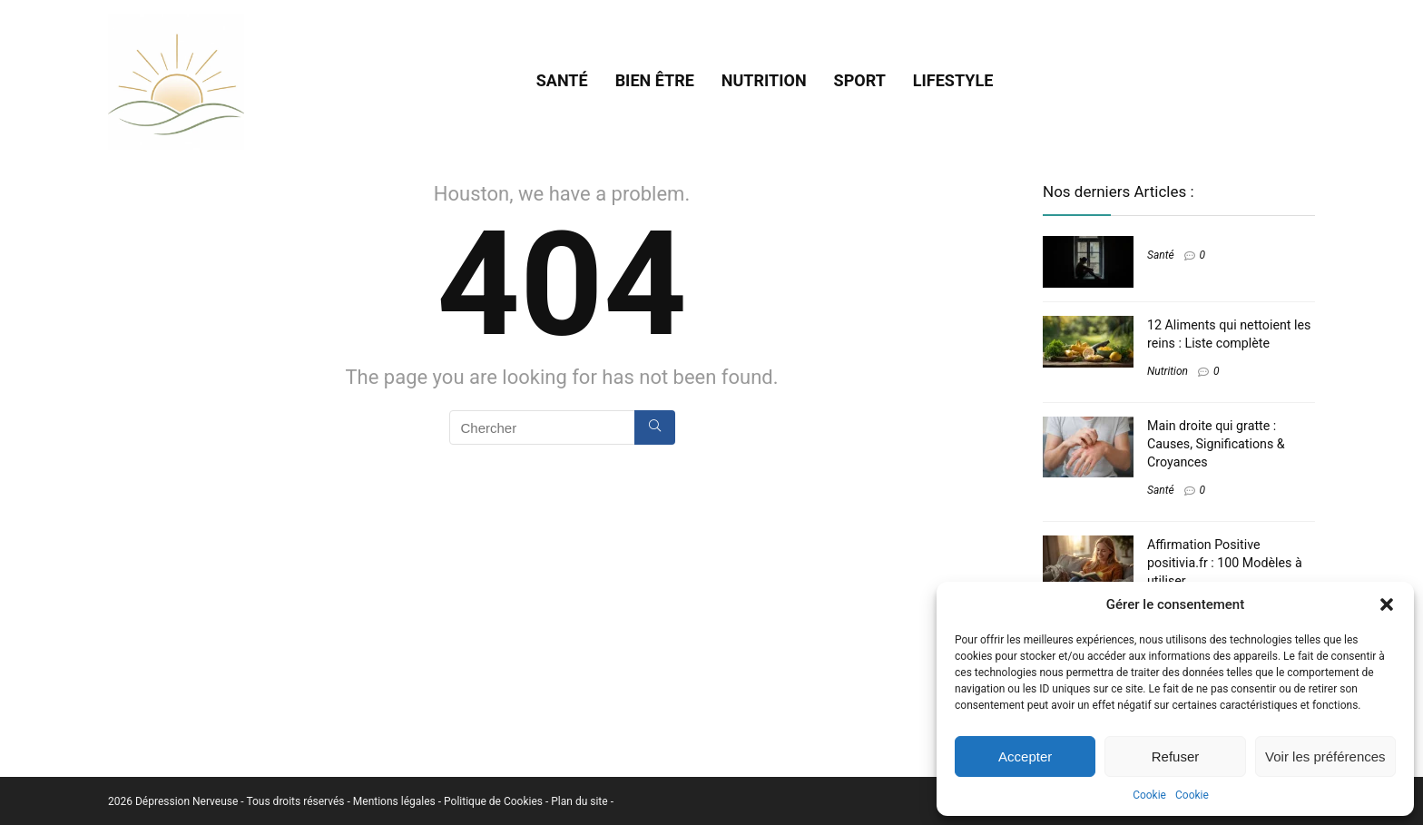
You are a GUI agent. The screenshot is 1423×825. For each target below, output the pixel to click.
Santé (562, 80)
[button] (1387, 604)
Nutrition (764, 80)
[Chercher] (654, 427)
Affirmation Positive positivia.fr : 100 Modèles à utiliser (1224, 562)
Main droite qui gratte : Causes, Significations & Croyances (1216, 443)
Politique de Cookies (494, 801)
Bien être (654, 80)
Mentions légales (395, 801)
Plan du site (580, 801)
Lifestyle (953, 80)
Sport (860, 80)
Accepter (1025, 756)
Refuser (1176, 756)
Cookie (1149, 795)
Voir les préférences (1325, 756)
